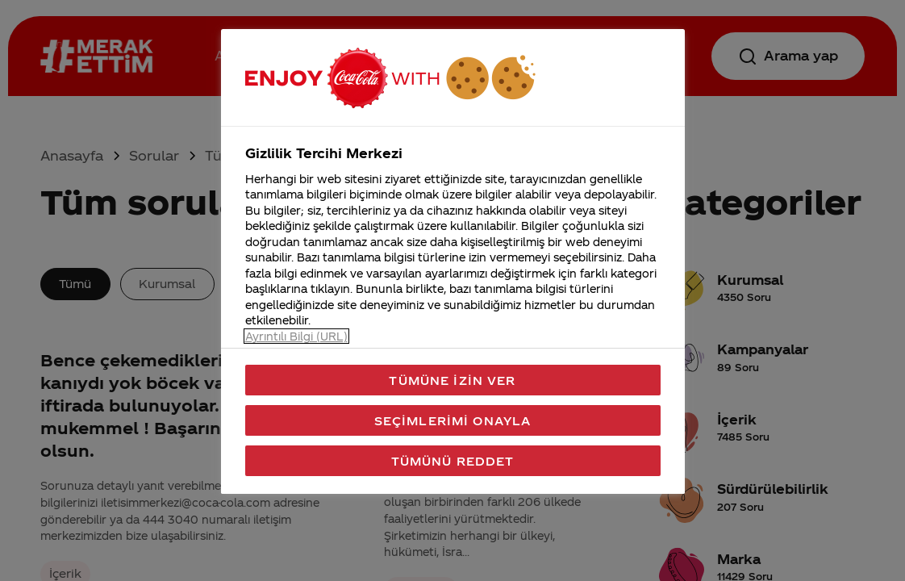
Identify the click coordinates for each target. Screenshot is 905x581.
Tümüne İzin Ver (452, 380)
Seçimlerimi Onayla (453, 420)
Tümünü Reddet (453, 461)
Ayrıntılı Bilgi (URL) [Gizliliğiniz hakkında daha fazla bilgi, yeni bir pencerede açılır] (296, 336)
